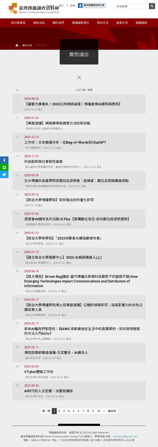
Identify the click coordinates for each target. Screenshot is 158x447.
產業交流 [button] (122, 23)
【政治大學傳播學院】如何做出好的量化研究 (59, 200)
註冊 (72, 5)
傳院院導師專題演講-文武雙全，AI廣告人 (56, 353)
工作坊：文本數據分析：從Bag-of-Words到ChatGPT (65, 142)
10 (98, 411)
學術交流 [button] (103, 23)
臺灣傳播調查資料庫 (91, 5)
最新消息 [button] (39, 23)
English (50, 5)
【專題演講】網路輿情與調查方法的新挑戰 (57, 123)
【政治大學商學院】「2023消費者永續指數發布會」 (63, 238)
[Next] (104, 411)
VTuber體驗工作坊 (38, 372)
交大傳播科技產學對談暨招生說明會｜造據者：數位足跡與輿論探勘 (76, 181)
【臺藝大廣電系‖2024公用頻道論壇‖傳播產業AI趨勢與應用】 (73, 104)
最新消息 (27, 45)
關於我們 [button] (58, 23)
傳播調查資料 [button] (80, 23)
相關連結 (141, 23)
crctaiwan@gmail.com (125, 436)
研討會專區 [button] (18, 23)
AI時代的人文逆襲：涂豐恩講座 (48, 391)
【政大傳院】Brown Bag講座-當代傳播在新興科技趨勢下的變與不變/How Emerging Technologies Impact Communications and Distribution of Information (81, 281)
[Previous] (46, 411)
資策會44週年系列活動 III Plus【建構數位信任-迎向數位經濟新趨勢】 (77, 219)
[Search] (132, 6)
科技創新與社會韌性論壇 (43, 162)
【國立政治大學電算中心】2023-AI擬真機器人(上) (63, 257)
